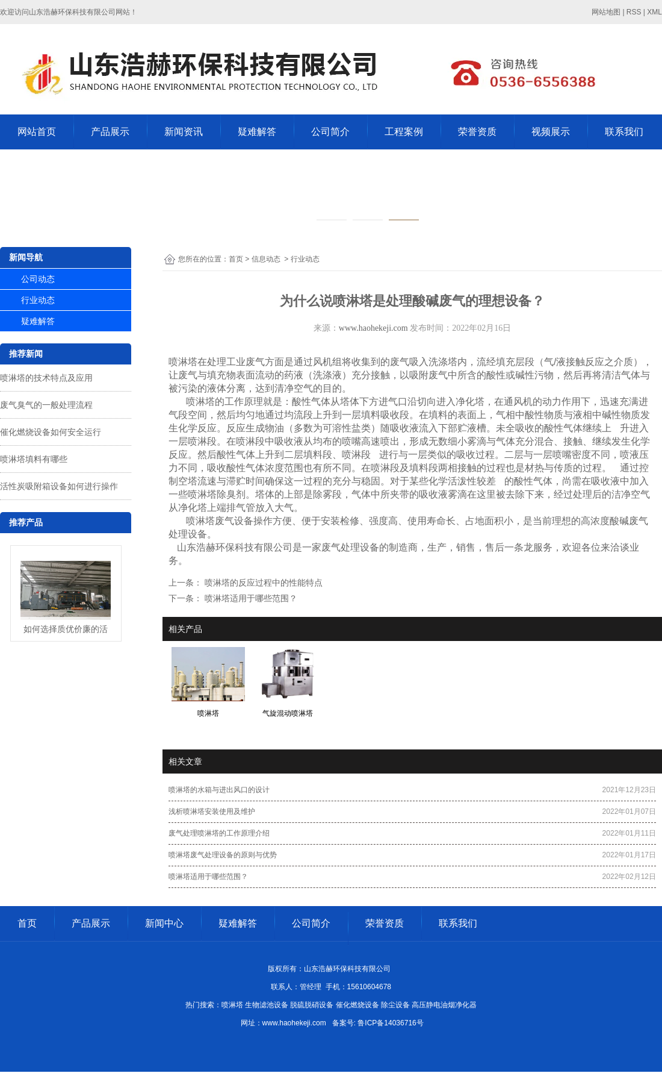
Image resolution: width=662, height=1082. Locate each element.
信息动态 (266, 259)
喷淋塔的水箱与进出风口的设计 (219, 790)
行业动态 (38, 300)
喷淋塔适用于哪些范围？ (249, 598)
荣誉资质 (477, 132)
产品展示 (110, 132)
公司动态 (38, 279)
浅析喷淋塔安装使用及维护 (212, 811)
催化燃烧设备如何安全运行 (50, 432)
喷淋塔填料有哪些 (33, 459)
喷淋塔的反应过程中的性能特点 (262, 582)
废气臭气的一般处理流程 (46, 405)
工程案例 (404, 132)
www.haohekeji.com (373, 328)
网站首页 (36, 132)
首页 (236, 259)
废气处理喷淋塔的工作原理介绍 (219, 833)
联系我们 (624, 132)
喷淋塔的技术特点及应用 (46, 378)
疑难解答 (257, 132)
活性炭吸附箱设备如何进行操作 (59, 486)
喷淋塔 (183, 362)
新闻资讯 (183, 132)
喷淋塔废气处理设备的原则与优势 (223, 855)
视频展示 (550, 132)
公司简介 (330, 132)
